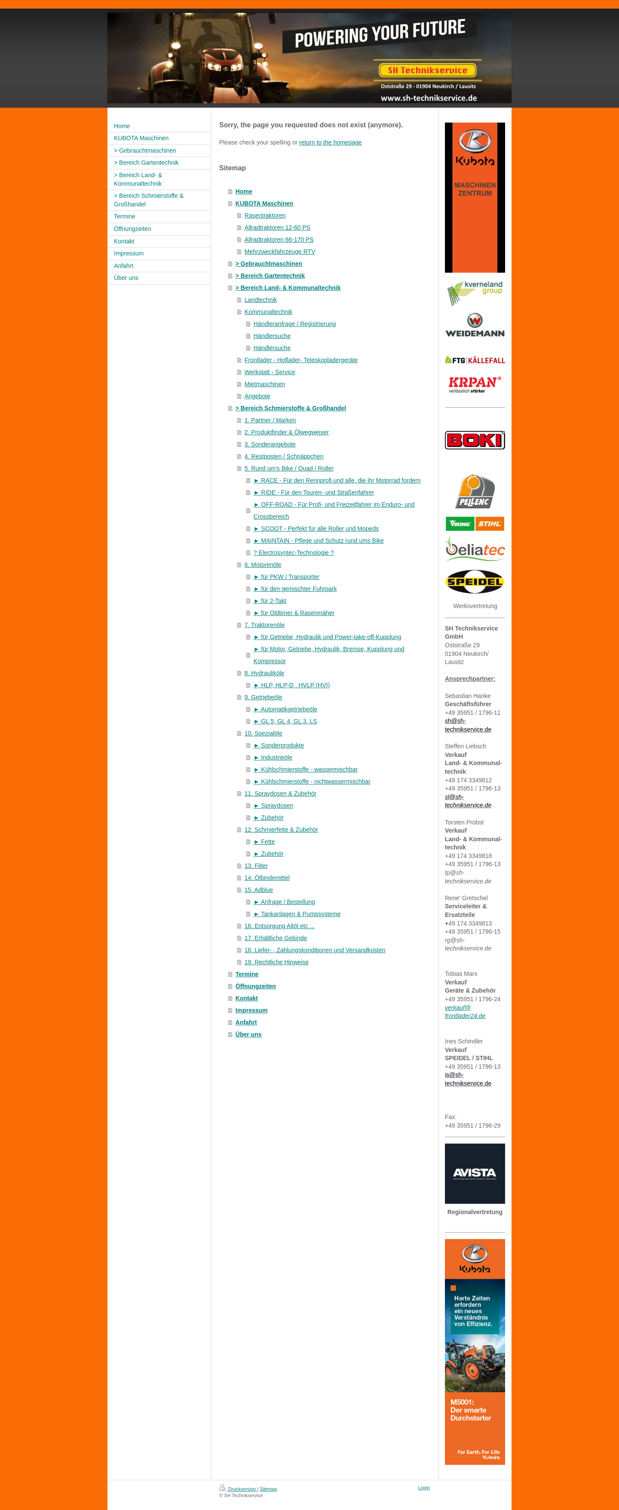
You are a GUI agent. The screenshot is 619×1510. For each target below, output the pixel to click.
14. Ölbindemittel (267, 877)
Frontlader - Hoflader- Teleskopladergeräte (301, 360)
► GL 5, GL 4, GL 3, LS (285, 721)
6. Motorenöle (263, 564)
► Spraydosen (273, 805)
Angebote (257, 396)
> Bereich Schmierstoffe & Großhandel (291, 408)
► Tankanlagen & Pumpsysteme (297, 913)
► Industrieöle (273, 757)
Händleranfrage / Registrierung (295, 323)
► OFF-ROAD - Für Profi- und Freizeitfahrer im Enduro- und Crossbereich (334, 510)
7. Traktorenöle (265, 624)
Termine (247, 974)
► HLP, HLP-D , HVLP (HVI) (292, 685)
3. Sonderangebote (270, 444)
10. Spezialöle (263, 733)
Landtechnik (261, 299)
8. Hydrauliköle (265, 673)
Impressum (252, 1010)
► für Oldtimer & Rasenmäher (294, 612)
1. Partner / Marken (270, 420)
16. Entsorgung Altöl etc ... (280, 926)
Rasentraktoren (265, 215)
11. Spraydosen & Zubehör (280, 793)
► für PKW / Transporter (286, 576)
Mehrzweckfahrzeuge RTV (280, 251)
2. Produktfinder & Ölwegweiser (287, 432)
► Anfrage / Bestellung (284, 901)
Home (244, 191)
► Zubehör (269, 817)
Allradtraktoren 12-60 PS (277, 227)
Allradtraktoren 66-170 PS (279, 239)
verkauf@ (458, 1007)
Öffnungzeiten (256, 986)
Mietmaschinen (265, 384)
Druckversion (238, 1489)
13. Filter (256, 865)
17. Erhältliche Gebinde (276, 938)
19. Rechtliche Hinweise (277, 962)
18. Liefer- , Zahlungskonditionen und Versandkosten (315, 950)
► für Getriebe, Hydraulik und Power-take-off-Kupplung (327, 637)
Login (424, 1487)
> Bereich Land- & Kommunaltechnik (288, 287)
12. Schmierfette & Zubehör (281, 829)
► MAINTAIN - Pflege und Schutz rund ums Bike (319, 540)
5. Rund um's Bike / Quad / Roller (289, 468)
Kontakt (247, 998)
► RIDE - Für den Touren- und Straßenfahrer (314, 492)
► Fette (264, 841)
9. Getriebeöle (263, 697)
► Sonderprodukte (279, 745)
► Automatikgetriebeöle (286, 709)
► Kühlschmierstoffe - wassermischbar (306, 769)
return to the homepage (330, 142)
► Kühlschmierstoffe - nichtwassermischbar (312, 781)
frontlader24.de (465, 1015)
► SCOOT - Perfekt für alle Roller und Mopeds (316, 528)
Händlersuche (272, 335)
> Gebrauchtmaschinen (269, 263)
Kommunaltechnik (268, 311)
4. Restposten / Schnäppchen (284, 456)
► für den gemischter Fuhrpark (295, 588)
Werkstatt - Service (270, 372)
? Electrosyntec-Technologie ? (294, 552)
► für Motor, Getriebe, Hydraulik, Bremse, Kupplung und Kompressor (329, 655)
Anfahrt (246, 1022)
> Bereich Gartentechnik (270, 275)
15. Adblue (259, 889)
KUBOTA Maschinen (265, 203)
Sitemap (268, 1489)
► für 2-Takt (270, 600)
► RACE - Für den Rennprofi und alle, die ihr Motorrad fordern (337, 480)
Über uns (249, 1034)
